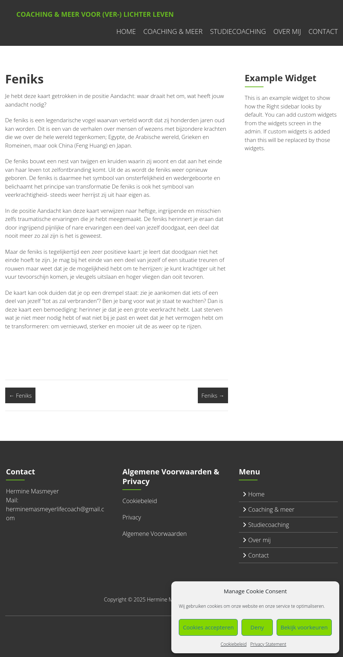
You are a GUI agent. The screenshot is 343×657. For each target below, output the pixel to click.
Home (126, 31)
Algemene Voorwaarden (154, 534)
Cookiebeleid (234, 644)
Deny (257, 627)
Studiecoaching (238, 31)
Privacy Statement (268, 644)
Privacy (131, 517)
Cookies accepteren (208, 627)
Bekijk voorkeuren (304, 627)
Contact (323, 31)
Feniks (20, 395)
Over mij (287, 31)
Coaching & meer (173, 31)
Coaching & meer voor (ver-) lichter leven (95, 14)
